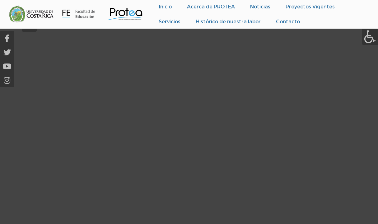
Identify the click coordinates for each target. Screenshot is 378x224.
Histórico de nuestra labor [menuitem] (228, 21)
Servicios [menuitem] (169, 21)
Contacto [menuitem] (288, 21)
